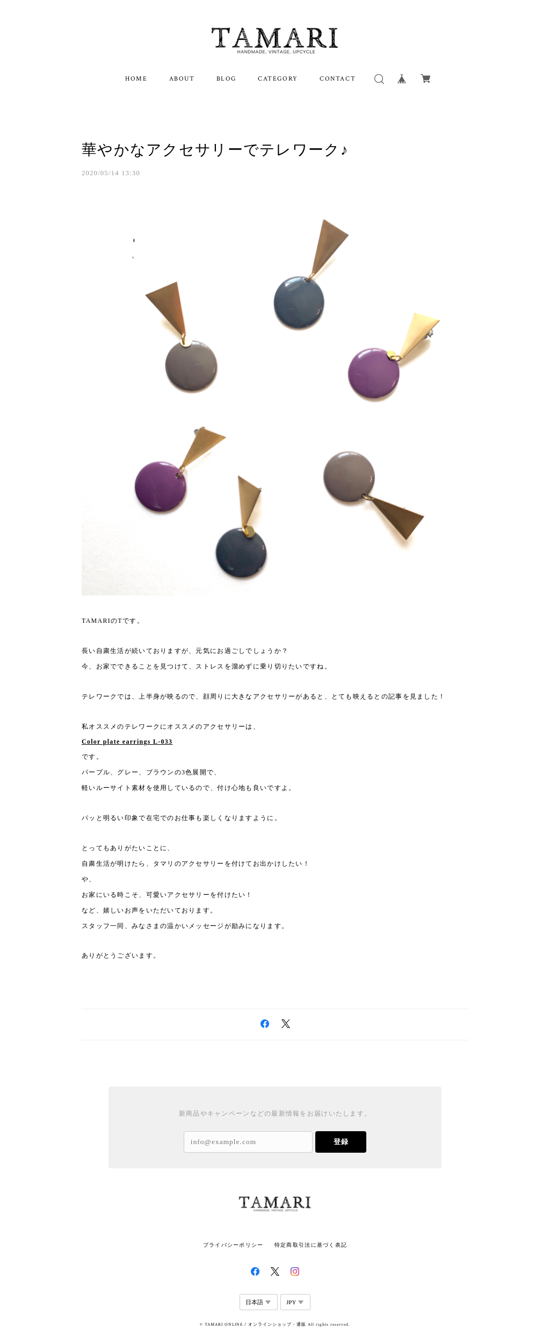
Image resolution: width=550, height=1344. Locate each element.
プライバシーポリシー (233, 1245)
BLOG (226, 79)
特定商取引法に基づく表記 (310, 1245)
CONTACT (338, 79)
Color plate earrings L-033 (127, 741)
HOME (136, 79)
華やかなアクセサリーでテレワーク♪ (215, 149)
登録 (341, 1142)
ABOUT (182, 79)
